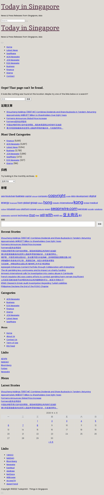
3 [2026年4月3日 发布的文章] (66, 421)
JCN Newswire (12, 60)
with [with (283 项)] (49, 214)
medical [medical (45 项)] (94, 202)
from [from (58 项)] (20, 202)
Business (10, 66)
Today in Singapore (30, 6)
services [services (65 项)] (82, 209)
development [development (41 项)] (82, 196)
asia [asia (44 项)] (3, 196)
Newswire (5, 371)
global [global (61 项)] (26, 202)
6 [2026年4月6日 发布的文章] (8, 425)
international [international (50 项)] (66, 202)
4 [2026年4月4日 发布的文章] (81, 421)
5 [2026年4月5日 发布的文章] (95, 421)
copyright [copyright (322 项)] (57, 195)
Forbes (4, 368)
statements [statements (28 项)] (5, 215)
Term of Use (12, 342)
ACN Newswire (13, 56)
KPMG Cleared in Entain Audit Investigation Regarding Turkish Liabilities (34, 283)
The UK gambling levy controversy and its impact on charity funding (33, 270)
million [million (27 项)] (3, 209)
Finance (10, 69)
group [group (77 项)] (33, 202)
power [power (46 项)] (33, 209)
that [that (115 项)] (32, 215)
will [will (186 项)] (42, 215)
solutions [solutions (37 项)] (98, 209)
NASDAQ (5, 362)
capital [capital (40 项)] (28, 196)
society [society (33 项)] (91, 209)
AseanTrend (12, 484)
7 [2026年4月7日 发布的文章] (23, 425)
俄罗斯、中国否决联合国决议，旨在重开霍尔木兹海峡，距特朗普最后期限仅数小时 (36, 257)
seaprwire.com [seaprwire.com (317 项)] (64, 208)
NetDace (10, 474)
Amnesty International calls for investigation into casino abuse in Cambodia (37, 273)
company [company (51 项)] (43, 196)
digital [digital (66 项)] (92, 196)
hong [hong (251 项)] (47, 202)
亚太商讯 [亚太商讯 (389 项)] (70, 214)
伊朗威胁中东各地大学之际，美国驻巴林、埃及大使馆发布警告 (27, 260)
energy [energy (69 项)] (5, 202)
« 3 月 (50, 442)
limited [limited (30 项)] (86, 203)
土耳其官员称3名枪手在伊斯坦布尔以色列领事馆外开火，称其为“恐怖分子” (32, 280)
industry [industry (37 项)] (56, 203)
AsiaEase (10, 471)
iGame (9, 73)
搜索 (3, 219)
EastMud (10, 467)
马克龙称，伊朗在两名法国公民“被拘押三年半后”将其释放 (25, 263)
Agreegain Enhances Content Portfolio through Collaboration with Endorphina (37, 267)
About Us (10, 336)
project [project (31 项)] (47, 209)
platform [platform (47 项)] (25, 209)
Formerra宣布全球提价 (16, 121)
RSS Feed (10, 346)
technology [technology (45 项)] (23, 215)
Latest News (12, 50)
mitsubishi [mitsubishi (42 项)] (11, 209)
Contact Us (11, 339)
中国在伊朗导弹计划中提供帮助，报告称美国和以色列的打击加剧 (33, 124)
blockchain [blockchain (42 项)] (10, 196)
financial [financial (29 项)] (13, 203)
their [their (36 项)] (37, 215)
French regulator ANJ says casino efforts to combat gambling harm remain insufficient (42, 276)
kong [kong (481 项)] (78, 202)
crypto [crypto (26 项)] (68, 196)
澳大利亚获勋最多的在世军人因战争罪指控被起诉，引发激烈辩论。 (34, 128)
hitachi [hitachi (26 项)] (40, 203)
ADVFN (4, 358)
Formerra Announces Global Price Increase (26, 118)
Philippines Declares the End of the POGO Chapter (24, 286)
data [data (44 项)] (73, 196)
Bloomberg (6, 365)
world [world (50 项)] (56, 215)
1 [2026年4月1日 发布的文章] (37, 421)
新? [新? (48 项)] (80, 215)
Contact (10, 76)
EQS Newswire (12, 63)
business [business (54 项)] (20, 196)
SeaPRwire (11, 53)
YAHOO (9, 455)
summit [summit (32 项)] (14, 215)
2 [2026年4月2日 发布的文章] (52, 421)
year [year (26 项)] (60, 216)
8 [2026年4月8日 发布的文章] (37, 425)
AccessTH (11, 480)
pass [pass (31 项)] (18, 209)
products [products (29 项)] (40, 209)
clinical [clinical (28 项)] (35, 196)
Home (9, 47)
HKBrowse (10, 477)
